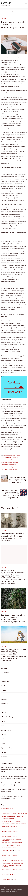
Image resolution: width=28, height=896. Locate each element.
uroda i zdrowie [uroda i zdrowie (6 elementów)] (7, 879)
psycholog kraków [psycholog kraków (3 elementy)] (8, 853)
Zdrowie (3, 752)
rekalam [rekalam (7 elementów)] (14, 855)
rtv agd (3, 726)
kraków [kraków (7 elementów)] (18, 821)
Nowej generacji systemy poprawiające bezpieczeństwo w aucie (12, 797)
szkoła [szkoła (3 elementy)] (17, 871)
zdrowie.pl (4, 756)
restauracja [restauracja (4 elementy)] (5, 860)
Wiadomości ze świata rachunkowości (10, 469)
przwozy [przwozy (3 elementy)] (17, 850)
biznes (3, 677)
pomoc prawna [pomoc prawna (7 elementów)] (6, 847)
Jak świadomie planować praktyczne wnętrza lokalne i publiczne (13, 790)
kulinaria (3, 699)
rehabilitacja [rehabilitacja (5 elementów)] (6, 855)
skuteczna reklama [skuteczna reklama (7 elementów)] (17, 869)
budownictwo (5, 681)
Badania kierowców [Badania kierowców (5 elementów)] (7, 808)
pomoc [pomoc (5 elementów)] (18, 845)
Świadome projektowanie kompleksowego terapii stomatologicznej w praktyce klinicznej (13, 784)
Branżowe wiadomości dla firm (8, 464)
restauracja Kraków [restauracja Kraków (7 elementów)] (17, 860)
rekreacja (4, 721)
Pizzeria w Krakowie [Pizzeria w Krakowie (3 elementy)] (8, 845)
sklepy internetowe (6, 730)
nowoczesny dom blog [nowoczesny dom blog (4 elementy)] (9, 834)
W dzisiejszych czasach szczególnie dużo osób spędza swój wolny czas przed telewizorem (14, 777)
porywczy (6, 3)
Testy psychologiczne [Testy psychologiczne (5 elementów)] (8, 874)
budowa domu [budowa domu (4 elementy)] (22, 813)
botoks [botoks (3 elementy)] (14, 813)
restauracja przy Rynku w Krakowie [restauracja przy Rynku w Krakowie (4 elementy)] (12, 863)
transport (3, 734)
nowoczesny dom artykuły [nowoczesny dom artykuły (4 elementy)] (10, 831)
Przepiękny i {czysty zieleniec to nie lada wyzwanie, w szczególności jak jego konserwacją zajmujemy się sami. (13, 618)
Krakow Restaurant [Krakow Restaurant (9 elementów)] (8, 821)
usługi (3, 18)
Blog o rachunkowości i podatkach (9, 462)
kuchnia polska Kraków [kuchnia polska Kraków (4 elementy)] (18, 823)
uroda (2, 739)
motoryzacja (4, 703)
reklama (3, 712)
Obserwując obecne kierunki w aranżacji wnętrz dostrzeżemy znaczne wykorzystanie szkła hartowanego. (12, 537)
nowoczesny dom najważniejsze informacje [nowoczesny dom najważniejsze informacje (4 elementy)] (11, 840)
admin (2, 31)
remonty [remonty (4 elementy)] (19, 858)
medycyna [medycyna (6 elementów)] (17, 829)
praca (2, 708)
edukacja (3, 690)
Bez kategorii (5, 672)
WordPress (14, 891)
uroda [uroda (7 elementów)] (23, 877)
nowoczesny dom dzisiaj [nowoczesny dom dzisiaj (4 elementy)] (9, 836)
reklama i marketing (7, 717)
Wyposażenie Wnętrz (7, 748)
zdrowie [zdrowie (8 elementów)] (16, 879)
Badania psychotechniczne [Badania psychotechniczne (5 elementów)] (10, 811)
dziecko (3, 686)
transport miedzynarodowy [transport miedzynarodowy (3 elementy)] (10, 877)
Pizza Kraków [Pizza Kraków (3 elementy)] (6, 842)
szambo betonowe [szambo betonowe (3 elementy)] (7, 871)
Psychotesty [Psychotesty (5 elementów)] (19, 853)
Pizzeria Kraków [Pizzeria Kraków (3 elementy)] (17, 842)
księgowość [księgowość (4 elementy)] (5, 823)
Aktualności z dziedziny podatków (12, 455)
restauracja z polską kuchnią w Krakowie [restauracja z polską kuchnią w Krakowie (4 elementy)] (11, 866)
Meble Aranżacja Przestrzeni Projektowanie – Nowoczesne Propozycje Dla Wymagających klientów (13, 769)
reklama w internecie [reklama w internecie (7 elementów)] (8, 858)
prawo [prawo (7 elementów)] (15, 847)
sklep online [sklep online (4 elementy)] (6, 869)
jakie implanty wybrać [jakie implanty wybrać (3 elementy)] (8, 818)
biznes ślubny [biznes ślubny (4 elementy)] (6, 813)
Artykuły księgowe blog (7, 460)
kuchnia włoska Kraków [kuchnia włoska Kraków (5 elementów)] (9, 826)
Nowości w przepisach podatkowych (10, 467)
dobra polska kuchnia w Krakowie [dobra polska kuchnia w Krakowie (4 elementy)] (12, 816)
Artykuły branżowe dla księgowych (14, 387)
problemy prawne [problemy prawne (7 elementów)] (7, 850)
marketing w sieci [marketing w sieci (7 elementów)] (7, 829)
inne (2, 695)
